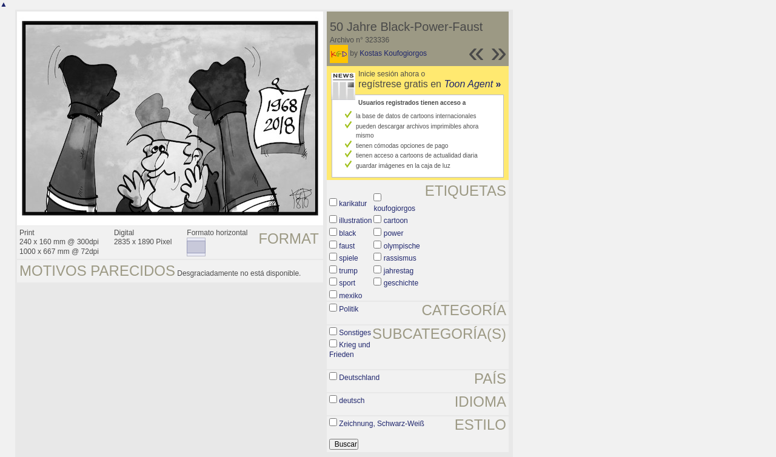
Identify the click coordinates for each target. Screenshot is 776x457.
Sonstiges (355, 333)
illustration (355, 220)
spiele (348, 258)
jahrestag (398, 271)
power (394, 233)
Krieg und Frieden (349, 350)
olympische (402, 246)
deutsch (351, 400)
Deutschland (359, 377)
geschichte (401, 283)
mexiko (350, 296)
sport (347, 283)
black (347, 233)
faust (347, 246)
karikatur (353, 203)
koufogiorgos (394, 208)
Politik (348, 309)
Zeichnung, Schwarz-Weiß (381, 423)
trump (348, 271)
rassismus (400, 258)
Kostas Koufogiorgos (393, 53)
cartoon (396, 220)
